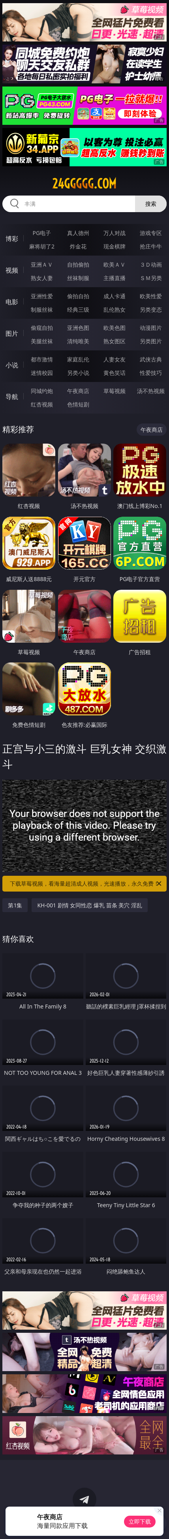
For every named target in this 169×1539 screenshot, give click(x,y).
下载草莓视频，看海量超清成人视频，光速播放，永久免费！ (86, 883)
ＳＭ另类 (151, 278)
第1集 (15, 905)
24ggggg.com (84, 184)
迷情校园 (42, 372)
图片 (12, 333)
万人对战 (114, 233)
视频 (12, 270)
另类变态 (151, 309)
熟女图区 (114, 341)
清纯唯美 (78, 341)
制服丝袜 (42, 309)
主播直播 (114, 278)
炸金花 (78, 246)
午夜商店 (78, 391)
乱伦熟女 (114, 309)
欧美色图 (114, 327)
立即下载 (140, 1521)
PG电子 (42, 233)
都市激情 (42, 359)
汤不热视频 (151, 391)
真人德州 (78, 233)
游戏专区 (151, 233)
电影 (12, 301)
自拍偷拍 (78, 264)
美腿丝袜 (42, 341)
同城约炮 (42, 391)
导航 (12, 396)
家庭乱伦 (78, 359)
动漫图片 (151, 327)
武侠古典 (151, 359)
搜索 (150, 203)
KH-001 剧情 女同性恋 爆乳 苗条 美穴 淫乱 (89, 905)
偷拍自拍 (78, 296)
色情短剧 (78, 404)
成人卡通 (114, 296)
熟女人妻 (42, 278)
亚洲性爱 (42, 296)
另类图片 (151, 341)
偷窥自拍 (42, 327)
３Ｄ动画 (151, 264)
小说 (12, 365)
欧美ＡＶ (114, 264)
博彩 (12, 238)
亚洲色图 (78, 327)
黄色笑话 (114, 372)
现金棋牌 (114, 246)
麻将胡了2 (41, 246)
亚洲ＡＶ (42, 264)
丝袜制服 (78, 278)
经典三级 (78, 309)
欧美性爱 (151, 296)
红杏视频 (42, 404)
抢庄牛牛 (151, 246)
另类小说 (78, 372)
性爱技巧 (151, 372)
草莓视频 (114, 391)
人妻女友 (114, 359)
